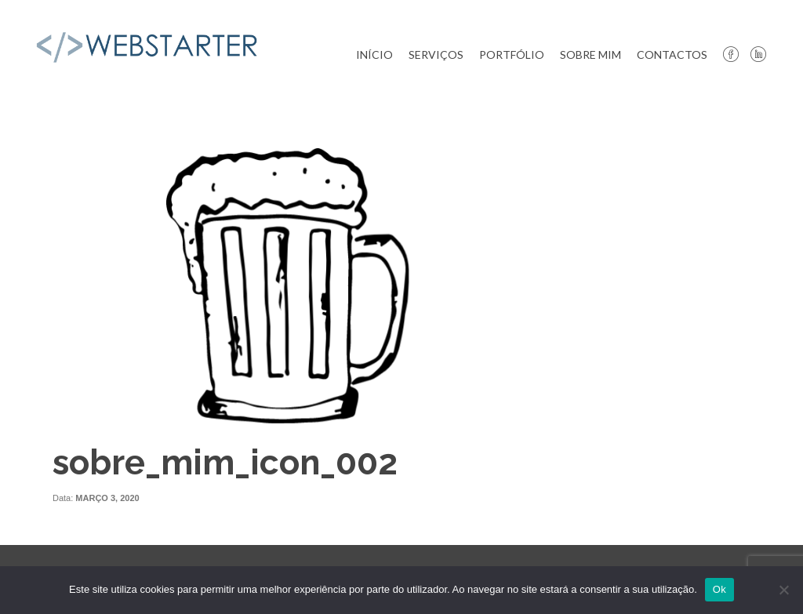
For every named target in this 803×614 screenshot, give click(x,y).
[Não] (783, 590)
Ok (719, 589)
